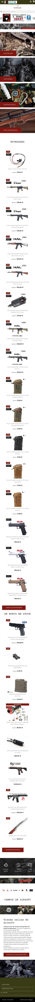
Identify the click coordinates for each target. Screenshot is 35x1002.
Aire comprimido (10, 130)
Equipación (8, 53)
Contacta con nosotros (16, 954)
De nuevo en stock (13, 850)
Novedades (17, 8)
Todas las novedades (14, 607)
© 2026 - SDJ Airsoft (7, 999)
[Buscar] (17, 11)
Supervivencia (10, 104)
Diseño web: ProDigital (26, 999)
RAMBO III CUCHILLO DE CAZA (17, 835)
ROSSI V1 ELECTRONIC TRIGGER (17, 169)
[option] (17, 18)
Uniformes (8, 79)
